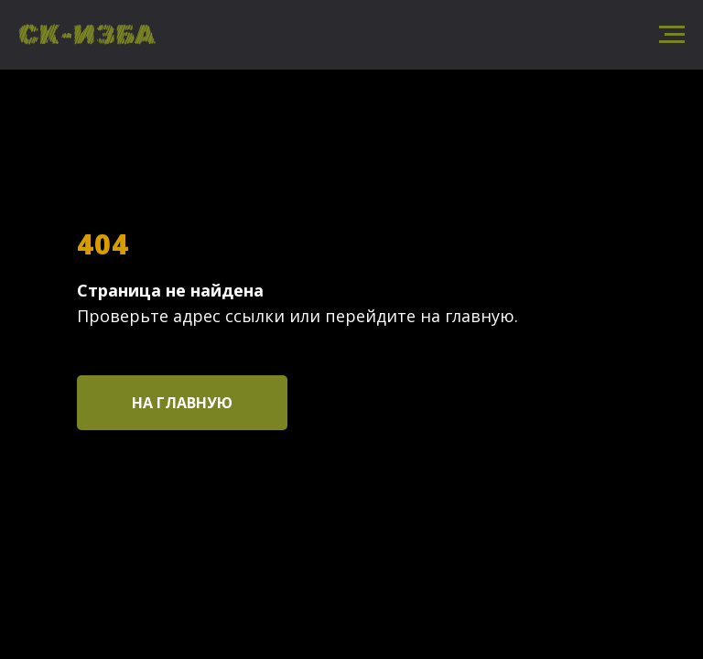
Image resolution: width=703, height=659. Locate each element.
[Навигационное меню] (672, 35)
